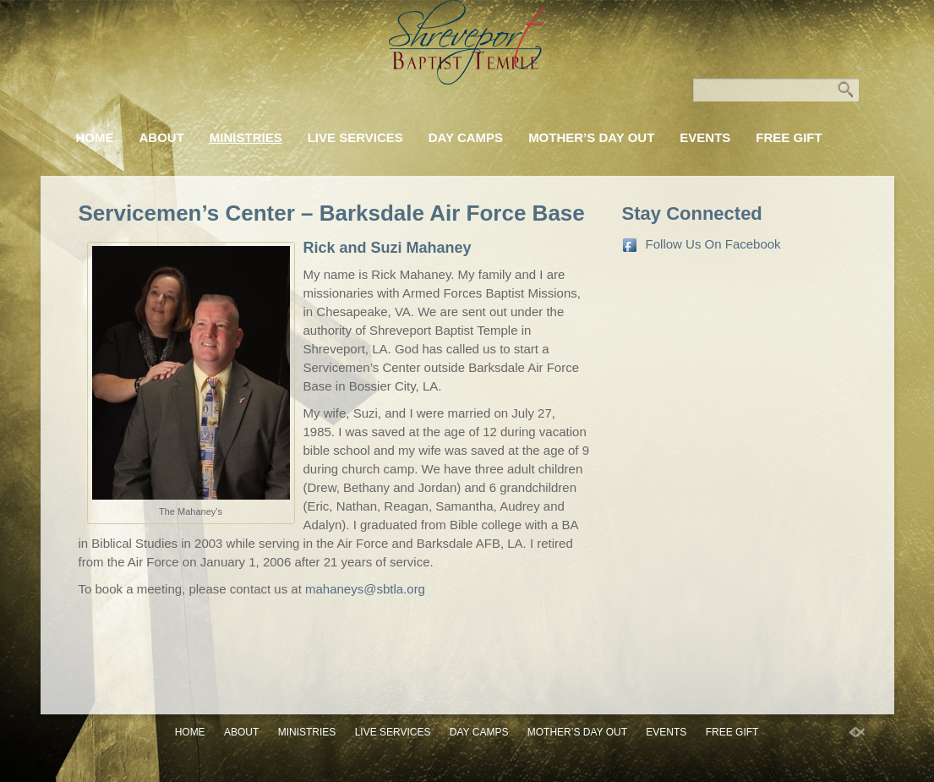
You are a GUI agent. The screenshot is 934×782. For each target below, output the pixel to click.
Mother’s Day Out (591, 137)
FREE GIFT (789, 137)
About (161, 137)
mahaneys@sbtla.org (365, 589)
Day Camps (466, 137)
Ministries (246, 137)
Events (705, 137)
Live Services (355, 137)
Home (95, 137)
